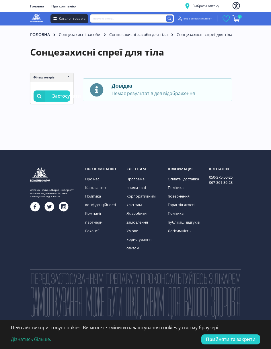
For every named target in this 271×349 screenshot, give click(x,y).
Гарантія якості (180, 202)
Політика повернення (178, 190)
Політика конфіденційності (100, 198)
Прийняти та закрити (231, 339)
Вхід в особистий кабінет (195, 18)
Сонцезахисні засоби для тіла (138, 34)
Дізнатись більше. (31, 339)
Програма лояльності (135, 182)
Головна (37, 6)
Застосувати (52, 96)
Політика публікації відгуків (183, 214)
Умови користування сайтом (138, 233)
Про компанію (63, 6)
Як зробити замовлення (136, 214)
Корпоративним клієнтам (140, 198)
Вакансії (92, 217)
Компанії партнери (101, 210)
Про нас (92, 178)
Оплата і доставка (183, 178)
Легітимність (179, 225)
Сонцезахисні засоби (79, 34)
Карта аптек (95, 186)
